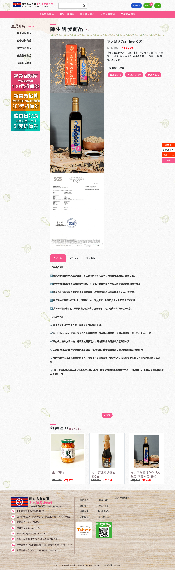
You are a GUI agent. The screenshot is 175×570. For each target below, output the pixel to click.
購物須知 (103, 500)
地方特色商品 (87, 14)
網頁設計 (108, 565)
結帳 (158, 5)
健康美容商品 (107, 14)
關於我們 (84, 500)
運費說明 (84, 511)
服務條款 (84, 516)
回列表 (107, 415)
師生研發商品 (46, 14)
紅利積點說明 (103, 511)
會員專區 (84, 505)
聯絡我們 (103, 505)
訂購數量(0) (168, 150)
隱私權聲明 (103, 516)
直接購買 (115, 75)
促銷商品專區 (128, 14)
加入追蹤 (153, 75)
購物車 (148, 5)
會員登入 (136, 5)
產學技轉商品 (67, 14)
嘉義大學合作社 (122, 498)
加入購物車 (134, 75)
